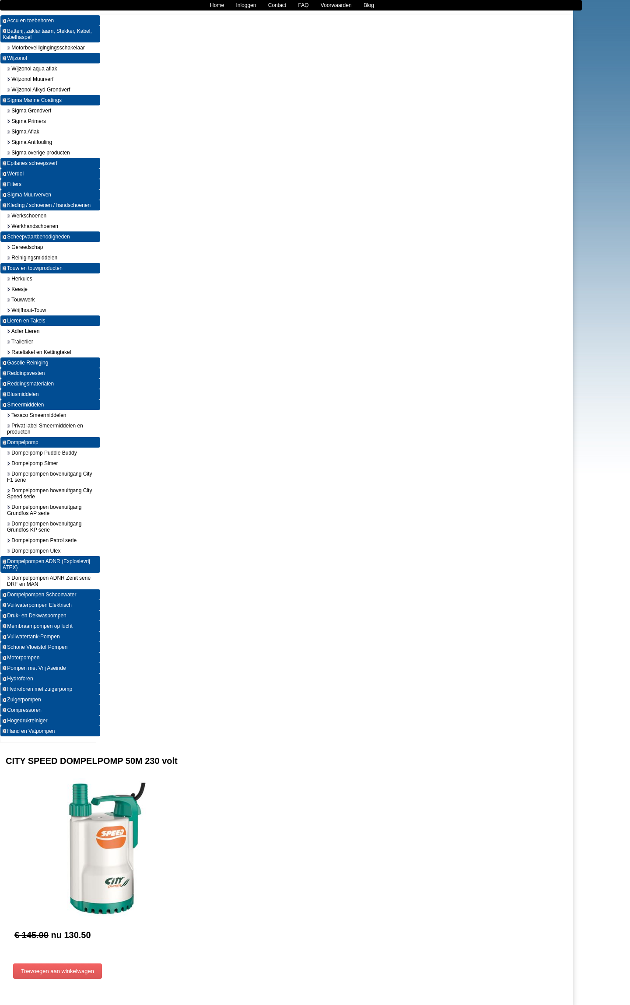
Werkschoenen (26, 216)
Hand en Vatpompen (29, 731)
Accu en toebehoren (28, 21)
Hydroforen (18, 679)
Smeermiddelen (23, 405)
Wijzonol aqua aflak (32, 69)
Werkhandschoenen (32, 226)
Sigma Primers (26, 121)
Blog (369, 5)
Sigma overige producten (38, 153)
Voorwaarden (336, 5)
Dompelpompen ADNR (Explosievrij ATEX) (46, 564)
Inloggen (246, 5)
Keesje (17, 289)
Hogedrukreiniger (25, 721)
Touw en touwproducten (33, 268)
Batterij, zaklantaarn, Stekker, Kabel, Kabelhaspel (47, 34)
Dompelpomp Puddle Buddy (42, 453)
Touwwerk (21, 300)
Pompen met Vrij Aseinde (34, 668)
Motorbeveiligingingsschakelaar (46, 48)
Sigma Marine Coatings (32, 100)
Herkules (19, 279)
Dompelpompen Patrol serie (42, 540)
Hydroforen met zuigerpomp (37, 689)
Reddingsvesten (24, 373)
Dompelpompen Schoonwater (39, 595)
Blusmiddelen (20, 394)
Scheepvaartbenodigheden (36, 237)
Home (217, 5)
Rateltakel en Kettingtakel (39, 352)
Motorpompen (21, 658)
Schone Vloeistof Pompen (35, 647)
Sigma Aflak (23, 132)
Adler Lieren (23, 331)
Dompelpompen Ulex (33, 551)
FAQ (303, 5)
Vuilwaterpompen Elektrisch (37, 605)
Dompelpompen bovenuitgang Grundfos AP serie (44, 510)
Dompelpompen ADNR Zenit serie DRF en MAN (49, 581)
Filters (12, 184)
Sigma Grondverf (29, 111)
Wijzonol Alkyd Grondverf (38, 90)
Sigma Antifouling (29, 142)
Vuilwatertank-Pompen (31, 637)
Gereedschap (25, 247)
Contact (277, 5)
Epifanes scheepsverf (30, 163)
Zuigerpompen (22, 700)
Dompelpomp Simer (32, 463)
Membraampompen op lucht (38, 626)
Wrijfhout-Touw (26, 310)
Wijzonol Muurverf (30, 79)
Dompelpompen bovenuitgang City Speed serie (49, 493)
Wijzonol (15, 58)
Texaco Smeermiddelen (36, 415)
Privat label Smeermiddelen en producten (45, 429)
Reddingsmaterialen (28, 384)
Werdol (13, 174)
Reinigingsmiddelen (32, 258)
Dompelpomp (20, 442)
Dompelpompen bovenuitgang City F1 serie (49, 477)
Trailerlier (20, 342)
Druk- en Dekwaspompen (34, 616)
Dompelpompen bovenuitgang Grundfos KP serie (44, 527)
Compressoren (22, 710)
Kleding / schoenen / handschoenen (47, 205)
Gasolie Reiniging (25, 363)
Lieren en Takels (24, 321)
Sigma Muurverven (27, 195)
